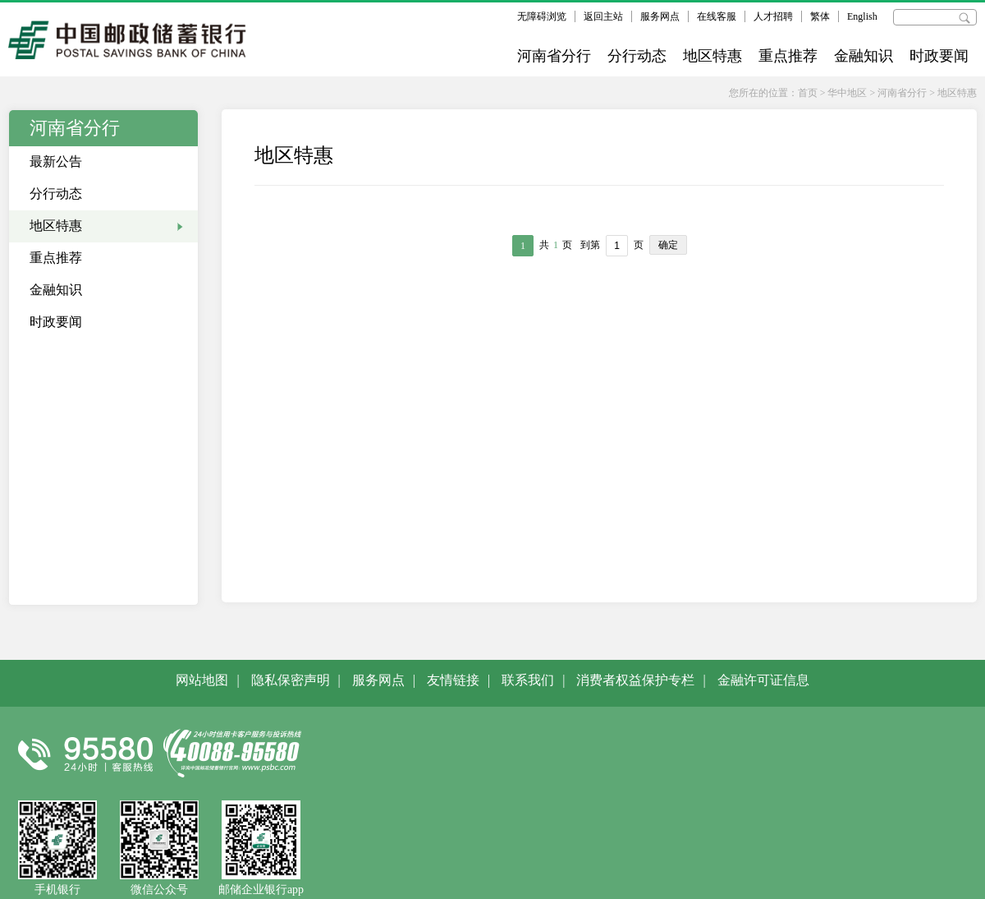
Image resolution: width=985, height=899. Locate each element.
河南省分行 (554, 56)
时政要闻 (939, 56)
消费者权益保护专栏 (635, 680)
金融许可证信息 (763, 680)
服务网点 (660, 16)
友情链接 (453, 680)
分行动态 (637, 56)
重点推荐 (788, 56)
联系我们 (528, 680)
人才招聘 (773, 16)
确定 (668, 245)
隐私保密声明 (290, 680)
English (862, 16)
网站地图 (202, 680)
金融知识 (863, 56)
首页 (808, 93)
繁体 (820, 16)
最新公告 (56, 161)
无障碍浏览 (541, 16)
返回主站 (603, 16)
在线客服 (716, 16)
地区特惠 (712, 56)
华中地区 (847, 93)
